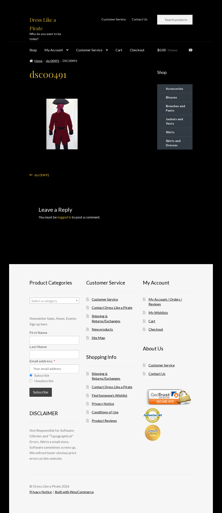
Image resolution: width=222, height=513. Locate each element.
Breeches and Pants (175, 108)
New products (102, 329)
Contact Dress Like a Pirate (112, 307)
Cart (119, 50)
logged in (64, 217)
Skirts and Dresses (173, 143)
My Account (53, 50)
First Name (38, 332)
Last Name (38, 347)
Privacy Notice (103, 403)
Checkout (137, 50)
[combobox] (54, 301)
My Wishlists (158, 312)
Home (38, 61)
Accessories (174, 88)
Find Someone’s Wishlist (109, 395)
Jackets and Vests (174, 121)
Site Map (98, 338)
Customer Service (113, 19)
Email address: (42, 361)
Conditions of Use (105, 412)
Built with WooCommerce (74, 492)
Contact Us (139, 19)
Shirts (170, 132)
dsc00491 (52, 61)
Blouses (171, 97)
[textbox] (54, 301)
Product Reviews (104, 420)
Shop (33, 50)
